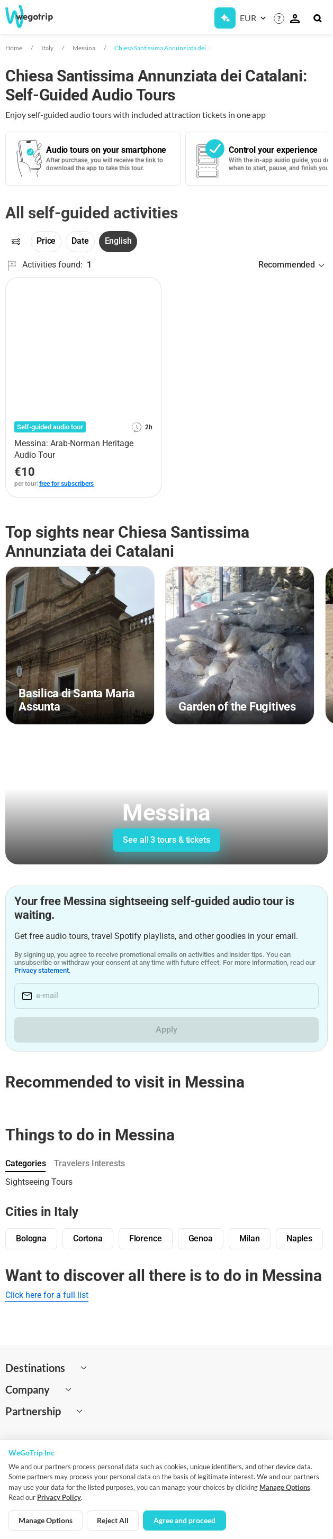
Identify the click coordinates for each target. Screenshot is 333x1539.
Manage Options (284, 1487)
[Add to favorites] (147, 289)
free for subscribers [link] (66, 483)
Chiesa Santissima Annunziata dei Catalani (163, 48)
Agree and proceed (184, 1520)
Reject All (113, 1520)
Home (13, 48)
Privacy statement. (55, 970)
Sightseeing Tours (39, 1182)
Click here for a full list (46, 1295)
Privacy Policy (59, 1497)
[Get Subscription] (225, 18)
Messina (84, 48)
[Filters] (15, 241)
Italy (47, 48)
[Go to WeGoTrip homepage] (36, 16)
